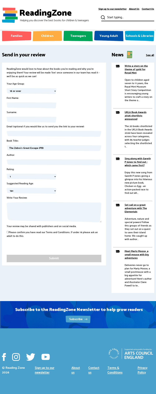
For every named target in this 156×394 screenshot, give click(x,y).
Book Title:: (13, 141)
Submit (102, 17)
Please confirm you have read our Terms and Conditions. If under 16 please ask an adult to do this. (52, 234)
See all (150, 55)
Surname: (12, 112)
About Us (134, 9)
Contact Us (148, 9)
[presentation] (30, 249)
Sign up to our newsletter (112, 9)
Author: (11, 155)
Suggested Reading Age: (20, 184)
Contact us (93, 370)
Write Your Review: (17, 198)
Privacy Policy (142, 370)
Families (16, 36)
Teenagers (78, 36)
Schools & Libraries (139, 36)
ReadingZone (54, 15)
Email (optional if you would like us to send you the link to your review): (45, 127)
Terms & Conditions (114, 370)
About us (75, 370)
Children (47, 36)
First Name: (13, 98)
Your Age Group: (15, 84)
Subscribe (78, 319)
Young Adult (108, 36)
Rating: (10, 169)
